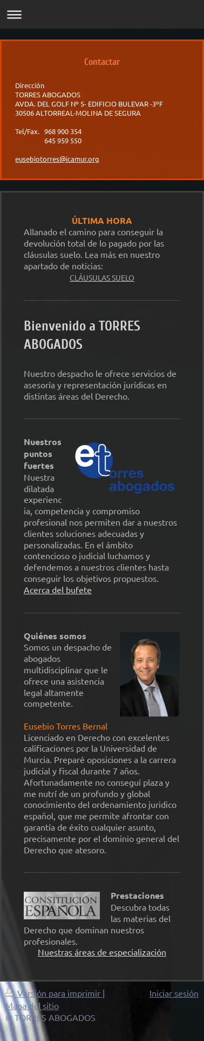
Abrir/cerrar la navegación (102, 14)
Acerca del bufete (58, 589)
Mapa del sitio (32, 1005)
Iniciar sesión (174, 992)
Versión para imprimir (54, 992)
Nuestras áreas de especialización (102, 951)
